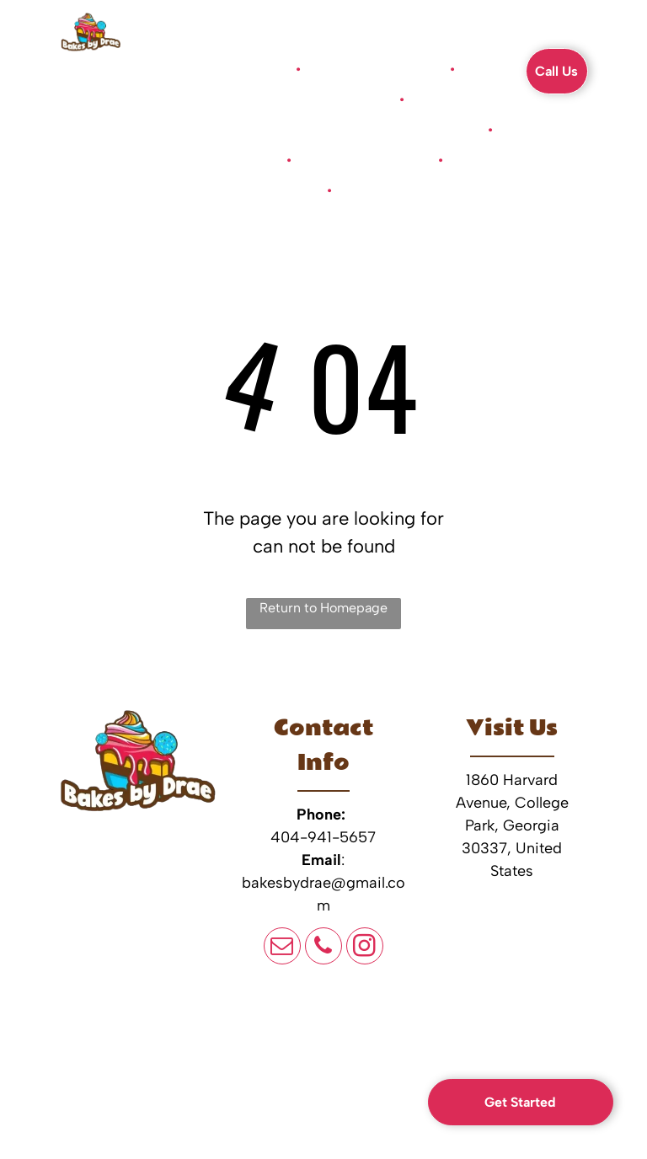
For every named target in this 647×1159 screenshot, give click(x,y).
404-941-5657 (323, 837)
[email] (282, 948)
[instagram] (364, 948)
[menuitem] (249, 69)
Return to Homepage (323, 608)
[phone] (323, 948)
